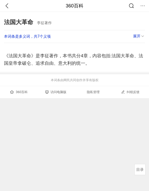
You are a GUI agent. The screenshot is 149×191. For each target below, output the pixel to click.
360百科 (74, 5)
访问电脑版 (55, 92)
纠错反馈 (130, 92)
